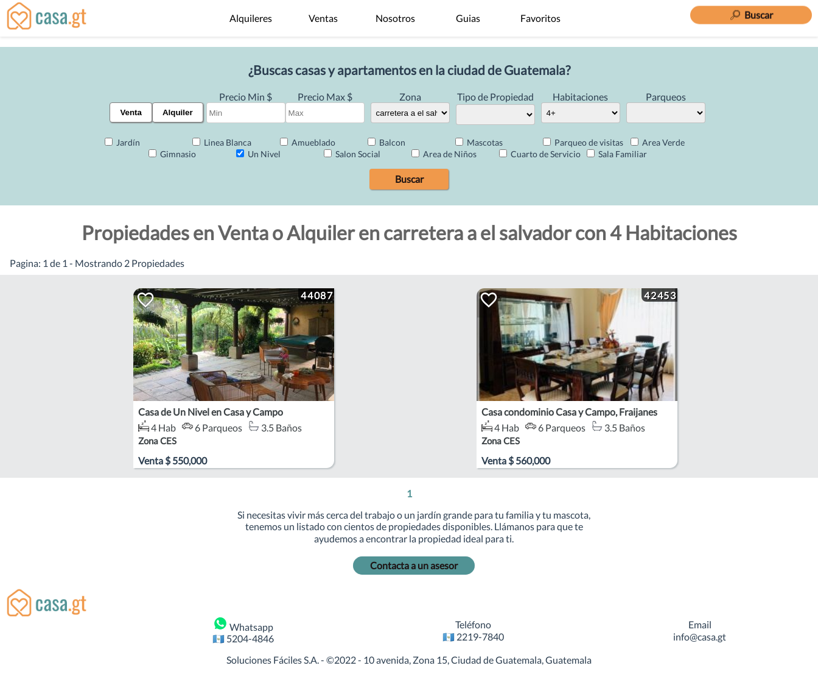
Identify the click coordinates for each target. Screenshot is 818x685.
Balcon (386, 142)
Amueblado (307, 142)
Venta (131, 112)
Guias (468, 18)
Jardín (122, 142)
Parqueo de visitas (583, 142)
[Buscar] (751, 11)
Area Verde (658, 142)
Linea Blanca (221, 142)
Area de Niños (444, 154)
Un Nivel (258, 154)
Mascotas (479, 142)
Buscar (409, 179)
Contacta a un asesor (414, 565)
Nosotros (395, 18)
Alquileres (250, 18)
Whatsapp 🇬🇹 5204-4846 (243, 630)
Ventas (323, 18)
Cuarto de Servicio (540, 154)
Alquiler (178, 112)
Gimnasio (172, 154)
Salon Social (352, 154)
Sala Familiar (617, 154)
